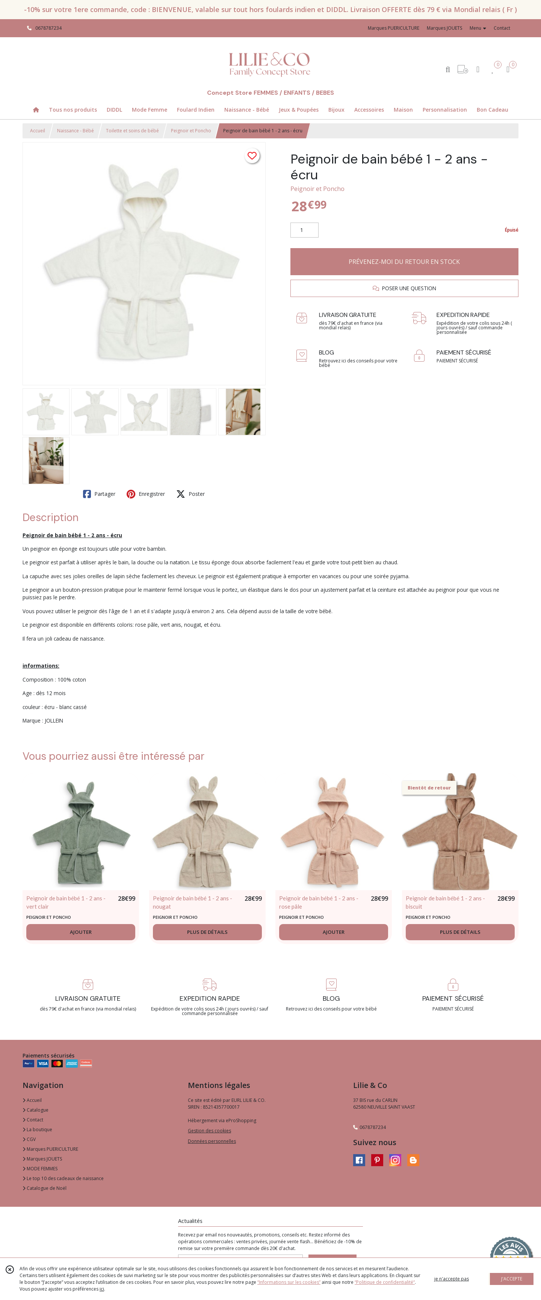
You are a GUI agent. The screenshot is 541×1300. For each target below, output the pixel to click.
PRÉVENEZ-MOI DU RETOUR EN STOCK (404, 262)
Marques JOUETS (42, 1159)
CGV (29, 1139)
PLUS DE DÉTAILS (207, 932)
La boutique (37, 1129)
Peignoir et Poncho (191, 130)
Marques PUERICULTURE (50, 1149)
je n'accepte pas (451, 1279)
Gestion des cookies (209, 1130)
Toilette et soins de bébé (132, 130)
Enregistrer (146, 493)
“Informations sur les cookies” (288, 1282)
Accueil (37, 130)
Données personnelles (212, 1141)
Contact (502, 28)
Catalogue (35, 1110)
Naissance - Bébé (75, 130)
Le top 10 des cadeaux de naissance (63, 1178)
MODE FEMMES (40, 1168)
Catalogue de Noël (44, 1188)
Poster (190, 493)
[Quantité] (304, 230)
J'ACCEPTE (511, 1279)
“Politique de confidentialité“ (385, 1282)
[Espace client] (478, 69)
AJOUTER (81, 932)
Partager (99, 493)
